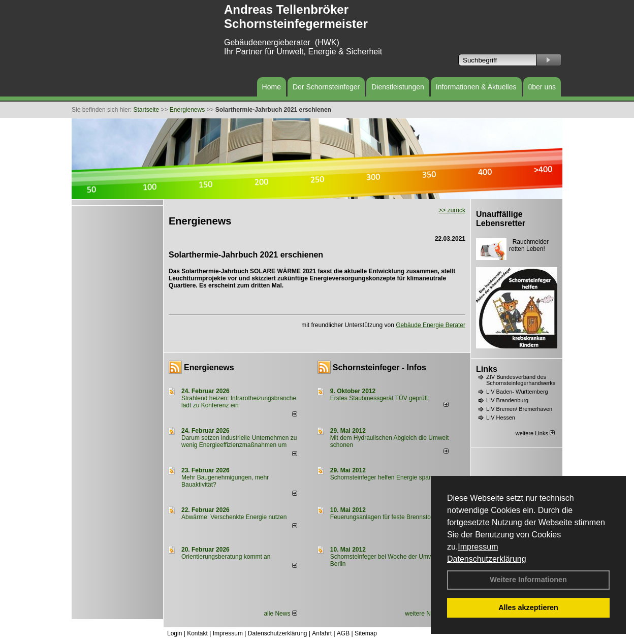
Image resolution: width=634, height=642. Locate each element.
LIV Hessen (500, 417)
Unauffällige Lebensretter (500, 219)
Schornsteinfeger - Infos (379, 367)
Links (486, 369)
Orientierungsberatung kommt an (225, 556)
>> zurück (451, 210)
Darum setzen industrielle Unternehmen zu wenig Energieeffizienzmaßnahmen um (239, 441)
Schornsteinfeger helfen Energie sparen (383, 477)
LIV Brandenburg (507, 400)
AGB (343, 633)
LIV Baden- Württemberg (517, 392)
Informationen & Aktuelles (476, 87)
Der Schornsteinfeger (326, 87)
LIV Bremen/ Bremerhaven (519, 409)
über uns (542, 87)
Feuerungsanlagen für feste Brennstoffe (383, 517)
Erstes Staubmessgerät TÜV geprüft (379, 398)
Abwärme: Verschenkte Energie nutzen (234, 517)
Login (174, 633)
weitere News (426, 613)
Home (271, 87)
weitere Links (535, 433)
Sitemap (366, 633)
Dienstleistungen (397, 87)
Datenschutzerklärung (486, 559)
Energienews (209, 367)
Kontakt (197, 633)
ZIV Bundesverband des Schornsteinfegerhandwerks (520, 380)
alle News (280, 613)
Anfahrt (322, 633)
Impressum (478, 546)
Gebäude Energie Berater (430, 325)
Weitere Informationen (528, 579)
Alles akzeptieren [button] (528, 607)
